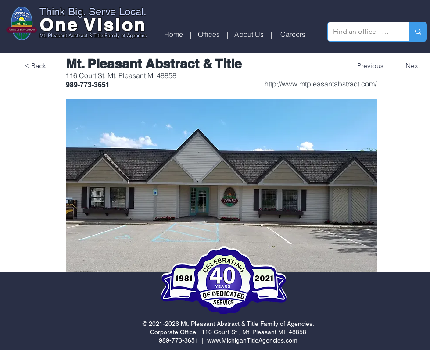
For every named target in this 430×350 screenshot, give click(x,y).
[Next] (406, 66)
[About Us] (249, 34)
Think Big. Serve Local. (93, 12)
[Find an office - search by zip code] (362, 31)
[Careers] (292, 34)
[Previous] (373, 66)
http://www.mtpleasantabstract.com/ (320, 83)
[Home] (173, 34)
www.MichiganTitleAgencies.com (252, 340)
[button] (208, 34)
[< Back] (53, 66)
